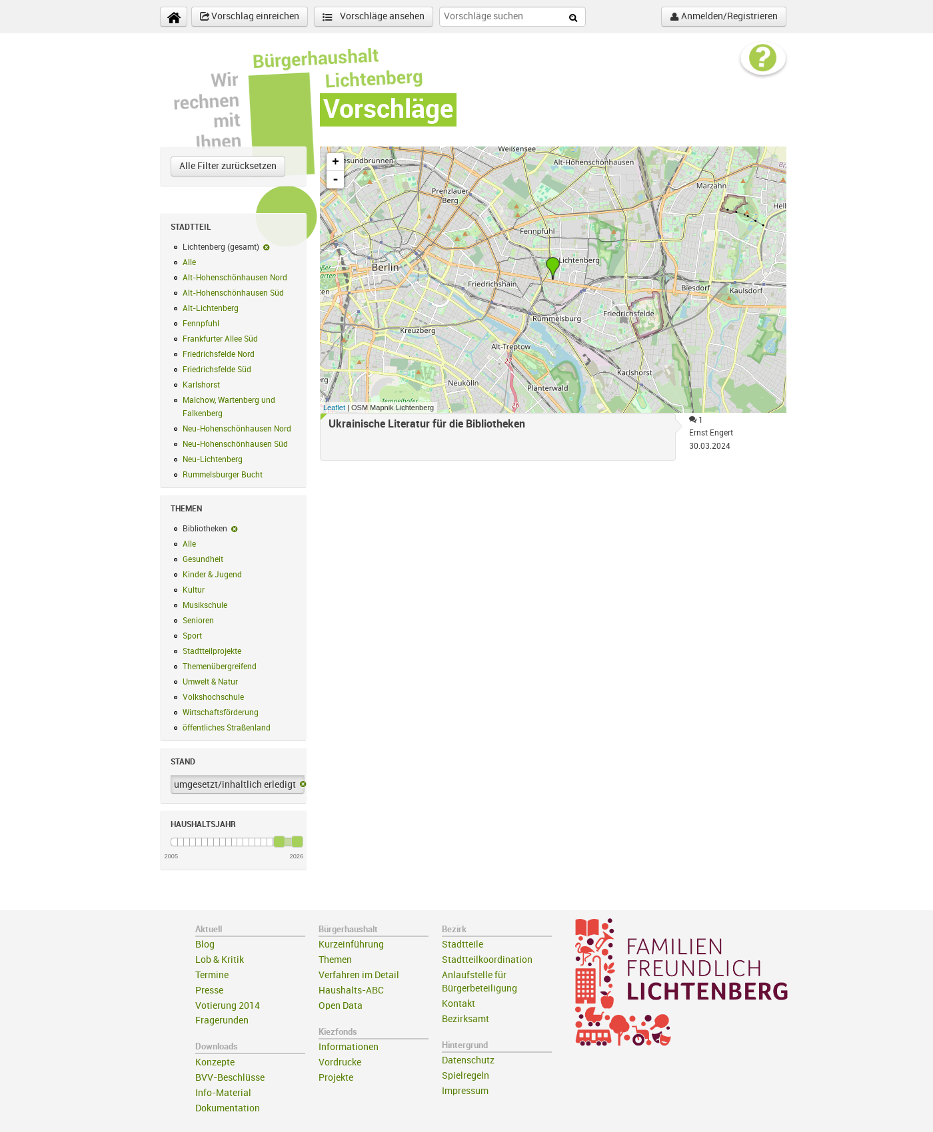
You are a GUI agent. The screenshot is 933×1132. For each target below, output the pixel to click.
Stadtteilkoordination (487, 960)
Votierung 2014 (227, 1006)
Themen (335, 960)
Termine (212, 975)
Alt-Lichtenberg (211, 308)
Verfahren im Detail (359, 975)
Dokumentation (227, 1108)
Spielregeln (465, 1076)
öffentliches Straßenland (227, 727)
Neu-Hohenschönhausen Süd (235, 444)
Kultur (194, 590)
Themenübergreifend (220, 666)
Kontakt (458, 1004)
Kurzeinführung (351, 945)
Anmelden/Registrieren (724, 16)
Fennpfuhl (201, 323)
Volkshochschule (213, 697)
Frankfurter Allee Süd (220, 339)
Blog (205, 945)
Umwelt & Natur (210, 682)
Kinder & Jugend (212, 574)
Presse (209, 990)
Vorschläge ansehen (374, 17)
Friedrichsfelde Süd (217, 369)
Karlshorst (201, 385)
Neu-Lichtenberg (213, 459)
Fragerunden (222, 1020)
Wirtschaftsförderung (221, 712)
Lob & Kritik (219, 960)
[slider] (279, 842)
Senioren (198, 620)
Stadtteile (462, 945)
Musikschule (205, 605)
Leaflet (334, 408)
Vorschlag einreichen (249, 16)
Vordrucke (340, 1062)
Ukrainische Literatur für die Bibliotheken (427, 424)
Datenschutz (468, 1060)
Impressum (465, 1091)
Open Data (341, 1006)
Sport (192, 636)
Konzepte (215, 1062)
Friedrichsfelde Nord (219, 354)
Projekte (336, 1078)
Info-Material (223, 1093)
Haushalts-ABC (351, 990)
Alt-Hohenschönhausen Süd (233, 293)
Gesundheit (203, 559)
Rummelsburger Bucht (223, 474)
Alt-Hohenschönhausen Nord (235, 277)
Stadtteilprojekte (212, 651)
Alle (189, 262)
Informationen (349, 1047)
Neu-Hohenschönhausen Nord (237, 428)
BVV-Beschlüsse (230, 1078)
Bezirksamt (465, 1019)
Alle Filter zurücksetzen (228, 166)
